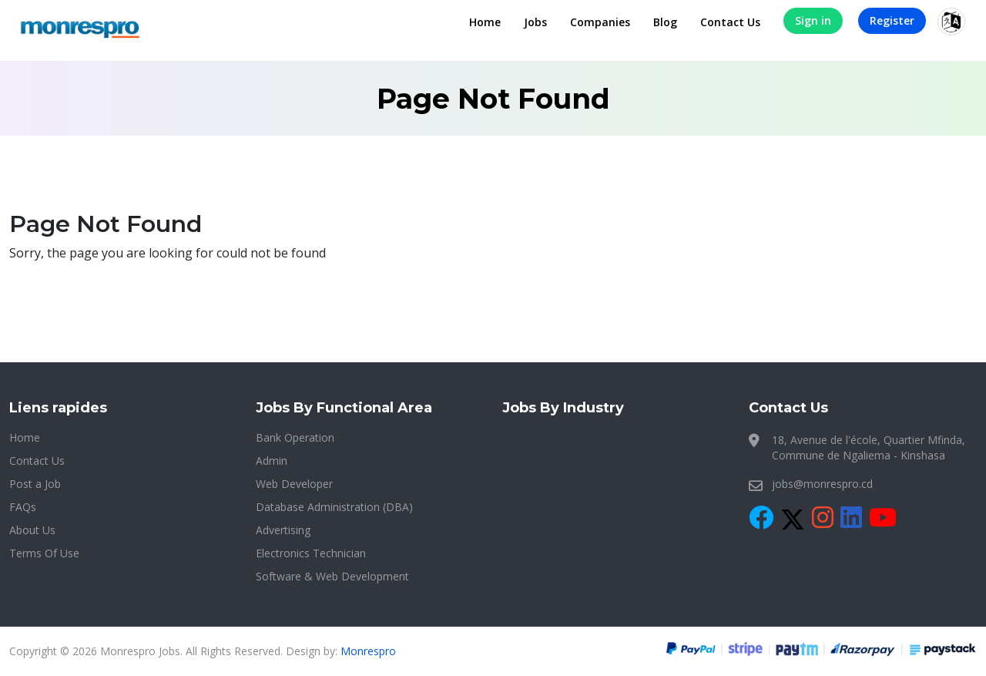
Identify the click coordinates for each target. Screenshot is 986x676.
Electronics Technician (311, 553)
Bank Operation (295, 437)
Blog (665, 22)
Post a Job (35, 483)
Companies (600, 22)
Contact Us (730, 22)
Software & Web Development (332, 576)
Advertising (283, 530)
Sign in (813, 20)
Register (892, 20)
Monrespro (368, 651)
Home (485, 22)
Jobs (535, 22)
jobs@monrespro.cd (822, 483)
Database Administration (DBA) (334, 506)
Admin (271, 460)
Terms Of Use (44, 553)
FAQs (22, 506)
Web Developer (294, 483)
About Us (32, 530)
